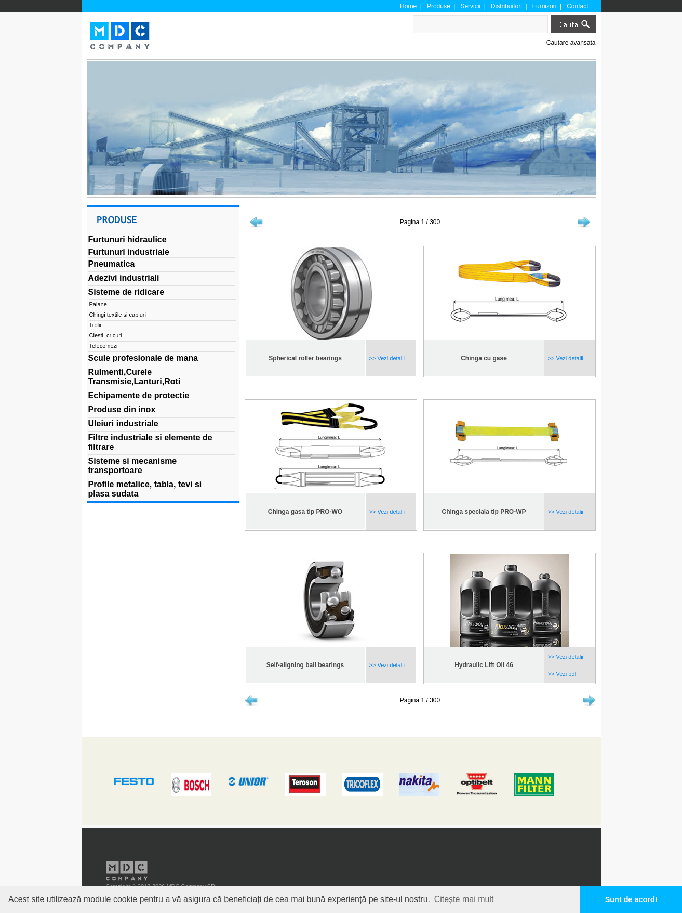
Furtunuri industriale (128, 251)
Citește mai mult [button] (464, 899)
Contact (577, 6)
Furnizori (544, 6)
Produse (438, 6)
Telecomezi (103, 346)
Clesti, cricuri (105, 335)
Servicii (470, 6)
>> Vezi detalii (386, 358)
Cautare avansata (571, 42)
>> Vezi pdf (561, 674)
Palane (98, 304)
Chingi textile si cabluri (117, 314)
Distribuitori (506, 6)
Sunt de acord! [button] (631, 899)
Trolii (95, 325)
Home (408, 6)
